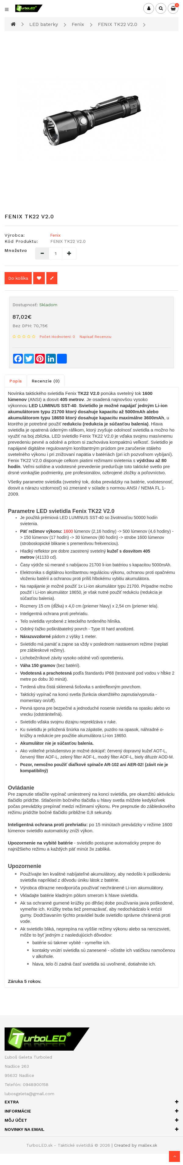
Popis (15, 380)
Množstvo (15, 250)
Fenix (78, 24)
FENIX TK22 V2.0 (117, 24)
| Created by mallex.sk (134, 1145)
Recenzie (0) (46, 380)
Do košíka (18, 278)
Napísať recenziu (95, 337)
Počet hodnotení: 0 (57, 337)
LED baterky (43, 24)
